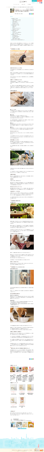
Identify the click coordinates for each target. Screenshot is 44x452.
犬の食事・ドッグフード (24, 442)
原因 (15, 13)
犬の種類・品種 (30, 443)
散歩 (19, 13)
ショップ (12, 443)
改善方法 (18, 13)
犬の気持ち (22, 13)
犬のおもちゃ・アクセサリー (24, 445)
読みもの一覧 (22, 441)
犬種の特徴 (29, 444)
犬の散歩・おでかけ (30, 442)
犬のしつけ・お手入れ (23, 444)
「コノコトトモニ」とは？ (14, 442)
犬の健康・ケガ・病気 (23, 443)
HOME (12, 441)
